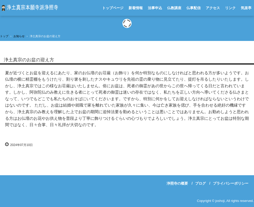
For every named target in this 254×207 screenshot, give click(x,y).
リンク (230, 8)
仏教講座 (174, 8)
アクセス (213, 8)
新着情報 (136, 8)
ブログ (200, 183)
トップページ (112, 8)
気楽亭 (246, 8)
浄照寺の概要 (177, 183)
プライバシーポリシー (230, 183)
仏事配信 (193, 8)
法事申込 (155, 8)
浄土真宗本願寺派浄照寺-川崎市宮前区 (29, 8)
